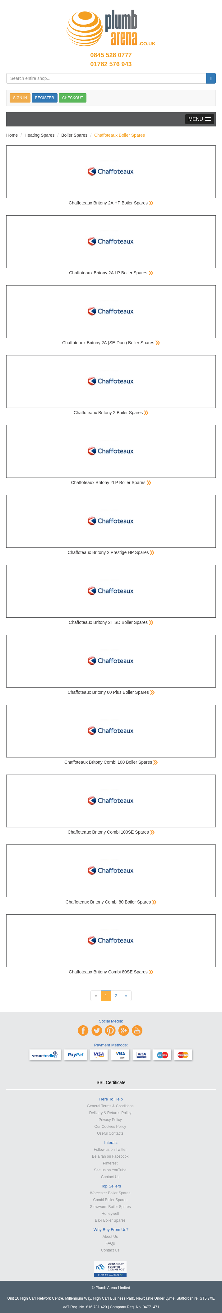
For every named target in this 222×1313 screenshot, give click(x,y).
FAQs (110, 1243)
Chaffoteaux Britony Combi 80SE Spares (111, 971)
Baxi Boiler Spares (110, 1220)
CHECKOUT (72, 98)
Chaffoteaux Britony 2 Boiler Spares (111, 412)
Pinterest (110, 1163)
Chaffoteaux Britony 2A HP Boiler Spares (111, 202)
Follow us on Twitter (110, 1149)
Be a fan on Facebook (110, 1156)
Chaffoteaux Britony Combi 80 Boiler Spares (111, 901)
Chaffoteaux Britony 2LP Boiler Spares (111, 482)
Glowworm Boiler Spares (110, 1207)
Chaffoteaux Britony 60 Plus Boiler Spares (110, 692)
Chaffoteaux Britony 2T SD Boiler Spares (111, 622)
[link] (111, 1071)
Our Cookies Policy (110, 1126)
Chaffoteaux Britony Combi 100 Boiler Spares (111, 762)
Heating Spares (40, 135)
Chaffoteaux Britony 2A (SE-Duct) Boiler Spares (111, 342)
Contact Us (110, 1177)
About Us (110, 1236)
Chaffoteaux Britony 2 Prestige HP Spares (111, 552)
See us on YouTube (110, 1170)
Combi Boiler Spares (110, 1200)
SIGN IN (20, 98)
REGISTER (44, 98)
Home (12, 135)
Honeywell (110, 1213)
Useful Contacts (110, 1133)
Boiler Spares (74, 135)
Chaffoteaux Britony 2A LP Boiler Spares (111, 272)
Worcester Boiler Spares (110, 1193)
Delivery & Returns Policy (110, 1113)
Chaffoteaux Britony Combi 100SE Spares (110, 832)
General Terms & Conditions (110, 1106)
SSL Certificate (111, 1082)
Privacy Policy (110, 1120)
